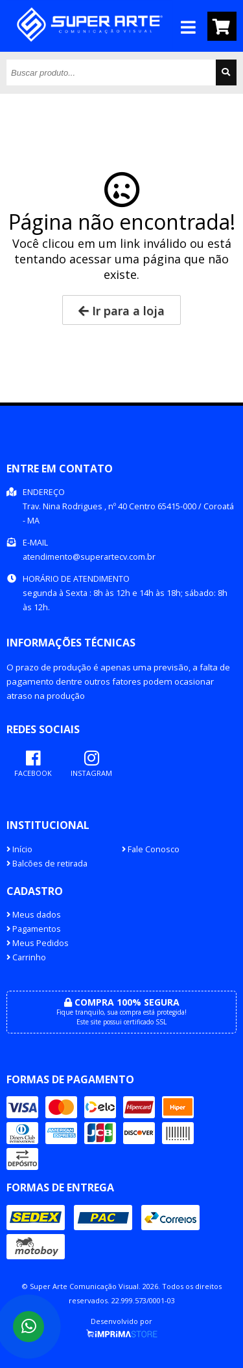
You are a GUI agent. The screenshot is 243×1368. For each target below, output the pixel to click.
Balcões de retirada (46, 863)
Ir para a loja (121, 310)
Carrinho (26, 957)
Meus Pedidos (37, 943)
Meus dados (33, 914)
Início (19, 849)
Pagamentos (33, 928)
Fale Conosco (150, 849)
